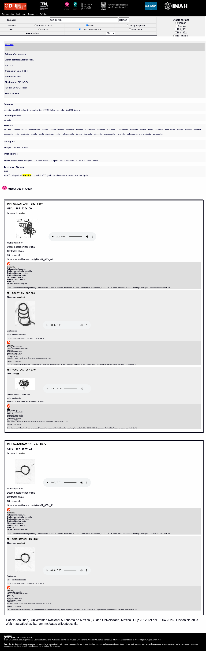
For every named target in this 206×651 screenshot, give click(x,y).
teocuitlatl (20, 297)
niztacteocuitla (68, 134)
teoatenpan (123, 130)
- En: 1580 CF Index (42, 110)
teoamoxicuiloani (57, 130)
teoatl (150, 130)
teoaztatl (197, 130)
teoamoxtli (70, 130)
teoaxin (180, 130)
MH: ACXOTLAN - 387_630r (25, 203)
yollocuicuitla (132, 134)
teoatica (143, 130)
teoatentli (134, 130)
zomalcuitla (157, 134)
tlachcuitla (88, 134)
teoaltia (45, 130)
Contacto (7, 636)
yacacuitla (121, 134)
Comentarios (55, 646)
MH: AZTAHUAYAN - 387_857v (26, 443)
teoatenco (101, 130)
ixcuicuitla (25, 134)
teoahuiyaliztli (34, 130)
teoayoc (188, 130)
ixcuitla (34, 134)
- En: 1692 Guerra (68, 110)
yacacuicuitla (109, 134)
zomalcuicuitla (145, 134)
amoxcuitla (8, 134)
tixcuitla (79, 134)
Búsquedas (33, 14)
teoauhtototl (170, 130)
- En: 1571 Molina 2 (16, 110)
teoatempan (90, 130)
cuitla (17, 134)
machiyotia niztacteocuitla (49, 134)
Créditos (43, 14)
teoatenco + (112, 130)
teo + (10, 130)
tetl (17, 374)
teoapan (79, 130)
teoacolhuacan (21, 130)
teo (5, 130)
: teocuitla (20, 213)
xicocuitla (98, 134)
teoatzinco (159, 130)
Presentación (8, 14)
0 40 (6, 171)
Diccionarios (20, 14)
